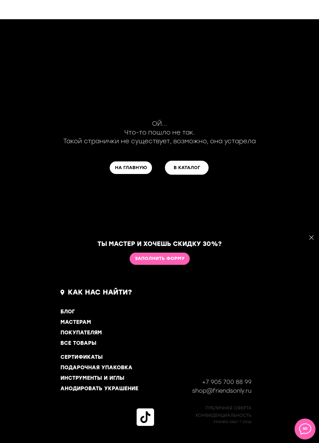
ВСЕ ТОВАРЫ (78, 343)
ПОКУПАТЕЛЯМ (81, 332)
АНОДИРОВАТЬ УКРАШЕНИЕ (99, 388)
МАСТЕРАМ (75, 322)
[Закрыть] (311, 238)
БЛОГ (67, 311)
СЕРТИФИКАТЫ (81, 357)
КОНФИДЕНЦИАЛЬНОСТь (224, 415)
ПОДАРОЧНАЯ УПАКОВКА (96, 367)
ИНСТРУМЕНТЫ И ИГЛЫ (92, 378)
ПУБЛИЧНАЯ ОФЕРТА (228, 408)
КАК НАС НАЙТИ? (100, 292)
